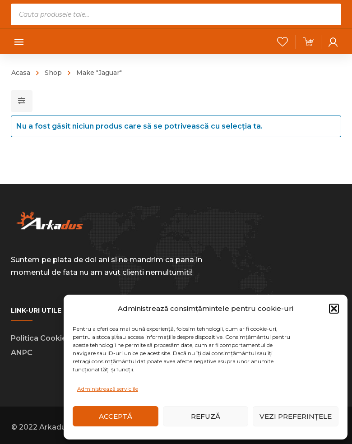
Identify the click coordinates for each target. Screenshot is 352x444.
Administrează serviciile (107, 388)
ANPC (21, 352)
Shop (53, 73)
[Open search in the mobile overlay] (176, 14)
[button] (333, 308)
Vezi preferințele (295, 416)
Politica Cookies (41, 338)
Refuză (205, 416)
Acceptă (115, 416)
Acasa (20, 73)
